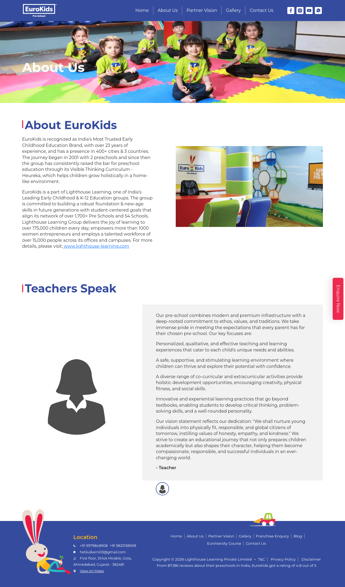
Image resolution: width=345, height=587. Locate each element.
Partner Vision (202, 10)
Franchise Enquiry (272, 536)
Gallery (233, 10)
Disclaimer (311, 559)
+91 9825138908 (123, 546)
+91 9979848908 (94, 546)
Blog (298, 536)
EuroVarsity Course (224, 543)
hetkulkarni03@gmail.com (103, 552)
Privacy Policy (283, 559)
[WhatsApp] (318, 10)
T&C (261, 559)
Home (142, 10)
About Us (168, 10)
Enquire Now (338, 299)
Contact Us (261, 10)
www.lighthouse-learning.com (96, 246)
